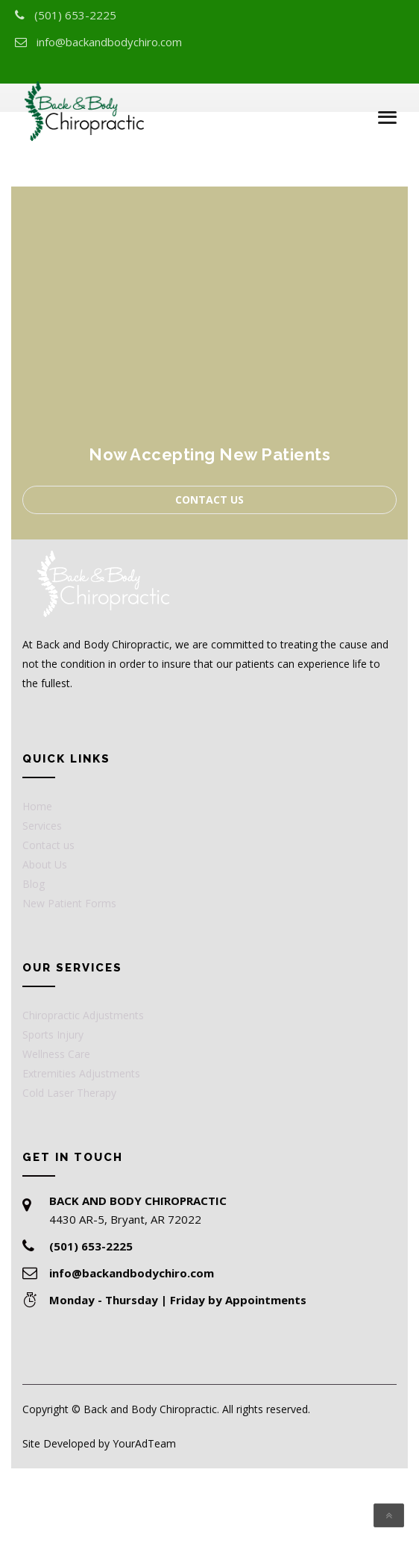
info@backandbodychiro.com (109, 41)
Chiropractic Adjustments (83, 1015)
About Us (44, 864)
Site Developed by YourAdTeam (99, 1443)
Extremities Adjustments (81, 1073)
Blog (33, 884)
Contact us (209, 499)
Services (42, 826)
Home (37, 806)
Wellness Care (56, 1054)
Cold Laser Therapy (69, 1093)
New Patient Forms (69, 903)
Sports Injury (53, 1034)
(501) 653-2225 (75, 14)
